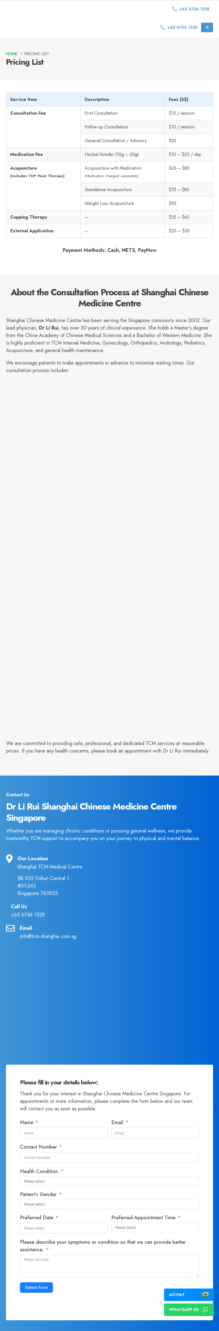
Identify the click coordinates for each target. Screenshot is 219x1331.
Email (118, 1122)
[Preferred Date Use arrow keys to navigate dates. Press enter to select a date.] (64, 1228)
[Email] (109, 932)
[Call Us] (109, 910)
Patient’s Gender (39, 1194)
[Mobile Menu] (207, 27)
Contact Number (39, 1147)
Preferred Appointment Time (143, 1217)
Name (26, 1122)
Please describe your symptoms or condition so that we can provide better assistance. (103, 1246)
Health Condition (39, 1171)
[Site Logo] (48, 9)
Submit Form (36, 1287)
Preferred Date (36, 1217)
